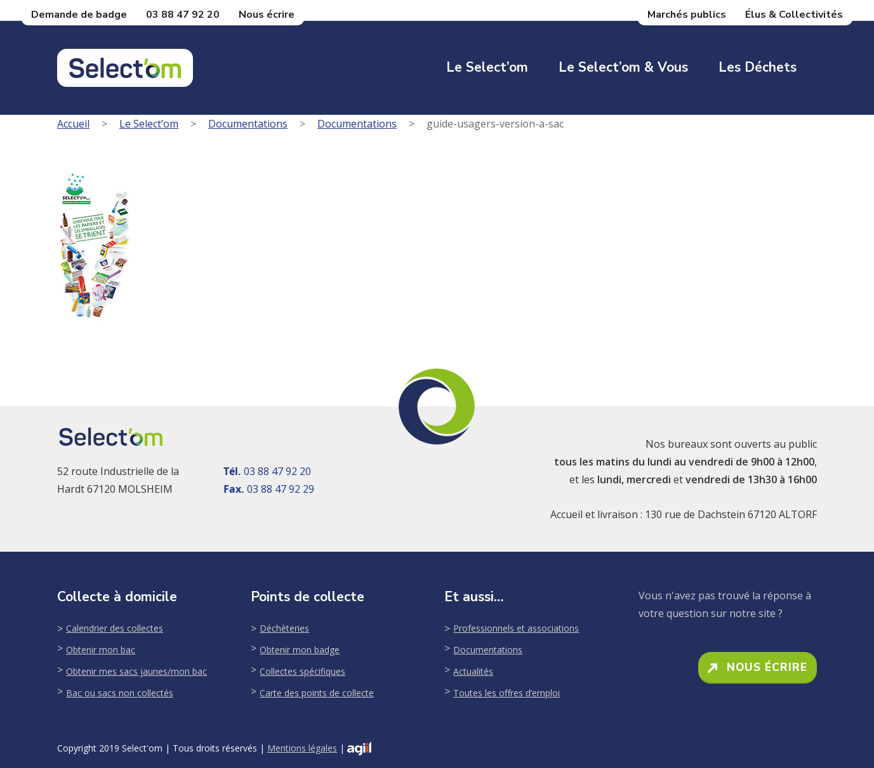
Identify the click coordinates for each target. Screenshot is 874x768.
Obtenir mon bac (100, 650)
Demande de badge (79, 15)
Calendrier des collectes (114, 628)
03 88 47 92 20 (183, 15)
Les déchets (757, 67)
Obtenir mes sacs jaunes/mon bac (136, 671)
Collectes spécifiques (302, 671)
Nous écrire (267, 15)
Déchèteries (284, 628)
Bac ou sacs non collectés (119, 693)
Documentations (248, 124)
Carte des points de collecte (317, 693)
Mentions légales (302, 748)
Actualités (473, 671)
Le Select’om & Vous (623, 67)
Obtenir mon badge (300, 650)
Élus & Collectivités (794, 15)
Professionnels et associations (516, 628)
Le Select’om (487, 67)
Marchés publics (686, 15)
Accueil (73, 124)
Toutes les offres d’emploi (506, 693)
